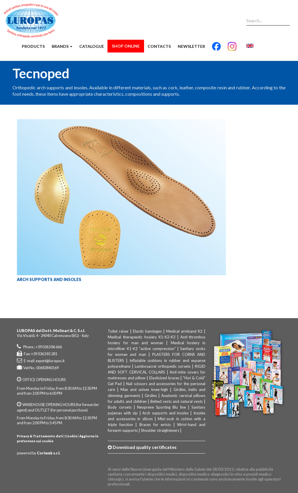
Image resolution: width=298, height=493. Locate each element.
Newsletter (191, 46)
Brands (62, 46)
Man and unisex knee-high (144, 389)
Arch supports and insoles (165, 413)
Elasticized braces (164, 378)
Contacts (159, 46)
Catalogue (91, 46)
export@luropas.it (50, 360)
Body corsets (119, 407)
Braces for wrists (155, 424)
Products (33, 46)
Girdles (151, 395)
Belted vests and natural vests (176, 401)
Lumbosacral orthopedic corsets (163, 366)
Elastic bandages (147, 331)
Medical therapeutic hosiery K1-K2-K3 (141, 337)
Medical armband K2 (184, 331)
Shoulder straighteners (160, 430)
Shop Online (126, 46)
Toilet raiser (118, 331)
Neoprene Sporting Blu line (161, 407)
